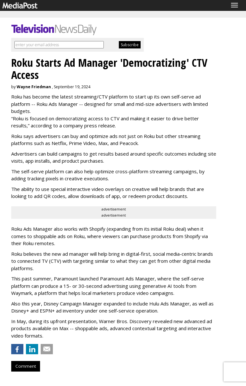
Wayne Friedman (34, 87)
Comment (25, 366)
